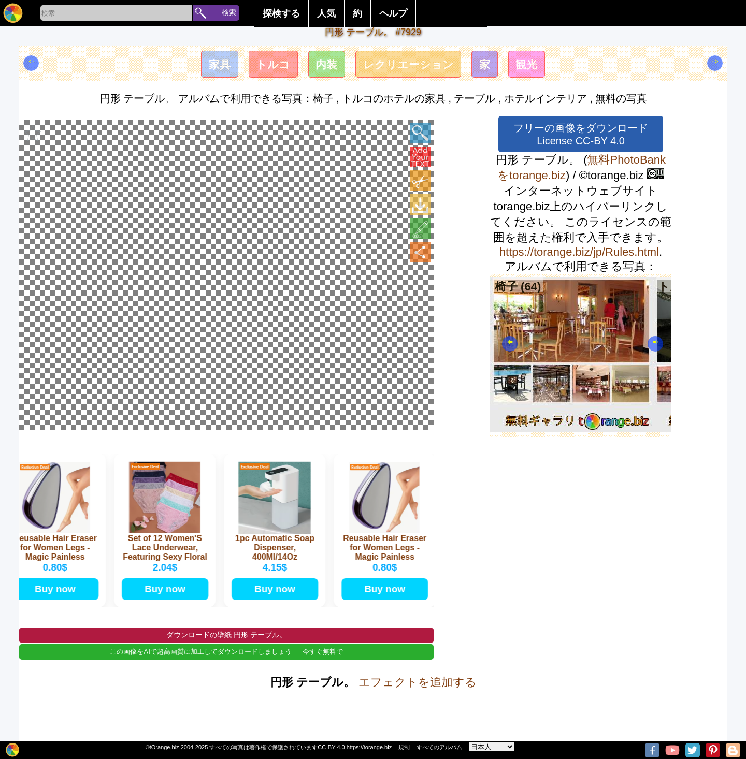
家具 (211, 65)
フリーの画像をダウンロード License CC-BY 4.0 (580, 134)
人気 (326, 13)
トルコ (268, 65)
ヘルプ (393, 13)
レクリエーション (410, 65)
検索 (229, 12)
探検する (281, 13)
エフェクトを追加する (417, 697)
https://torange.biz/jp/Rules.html (579, 251)
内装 (324, 65)
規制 (404, 747)
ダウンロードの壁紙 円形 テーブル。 (226, 650)
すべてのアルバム (439, 747)
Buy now (56, 602)
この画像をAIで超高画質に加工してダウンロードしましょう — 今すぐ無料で (226, 667)
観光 (534, 65)
